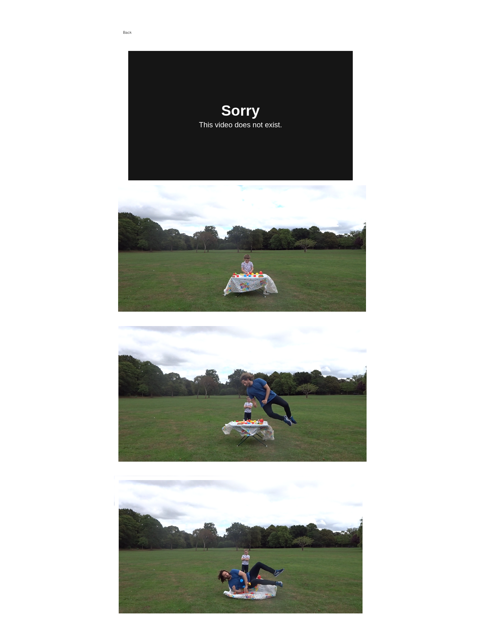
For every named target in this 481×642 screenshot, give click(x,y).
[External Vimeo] (240, 115)
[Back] (127, 32)
